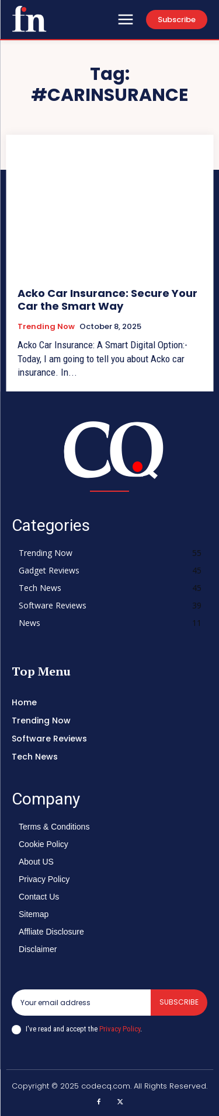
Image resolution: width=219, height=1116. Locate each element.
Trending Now (46, 326)
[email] (81, 1002)
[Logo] (29, 18)
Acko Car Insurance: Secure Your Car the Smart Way (107, 299)
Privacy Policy (119, 1028)
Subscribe (179, 1002)
